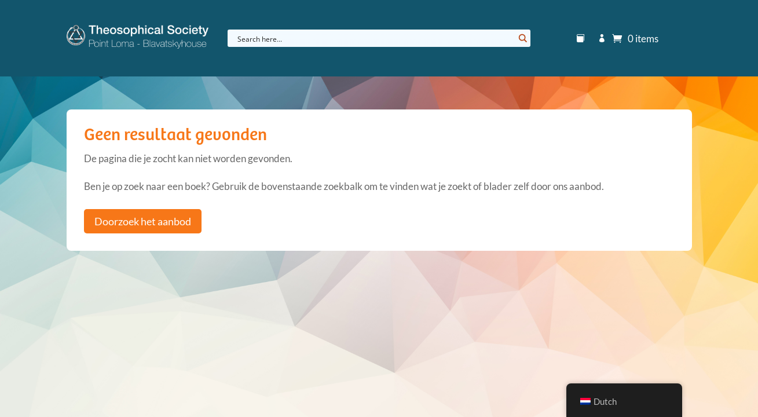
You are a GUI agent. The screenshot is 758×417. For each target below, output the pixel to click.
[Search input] (374, 38)
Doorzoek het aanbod (142, 221)
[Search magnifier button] (522, 38)
